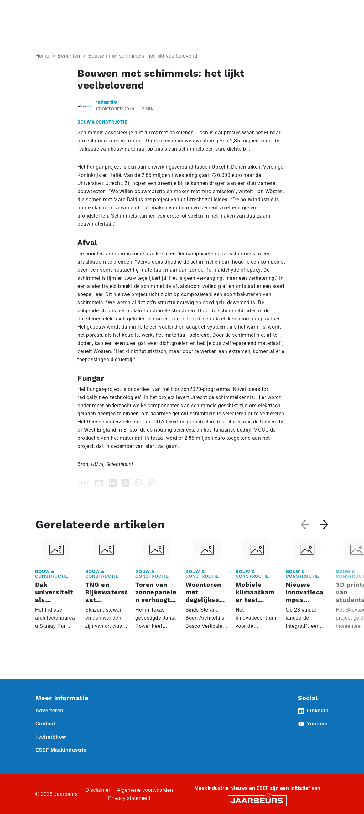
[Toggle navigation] (323, 13)
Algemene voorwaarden (145, 790)
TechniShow (50, 737)
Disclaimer (98, 790)
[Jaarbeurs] (257, 800)
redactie (106, 102)
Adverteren (49, 710)
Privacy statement (129, 798)
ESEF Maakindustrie (60, 750)
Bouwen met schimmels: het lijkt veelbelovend (142, 56)
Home (42, 56)
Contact (45, 723)
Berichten (69, 56)
